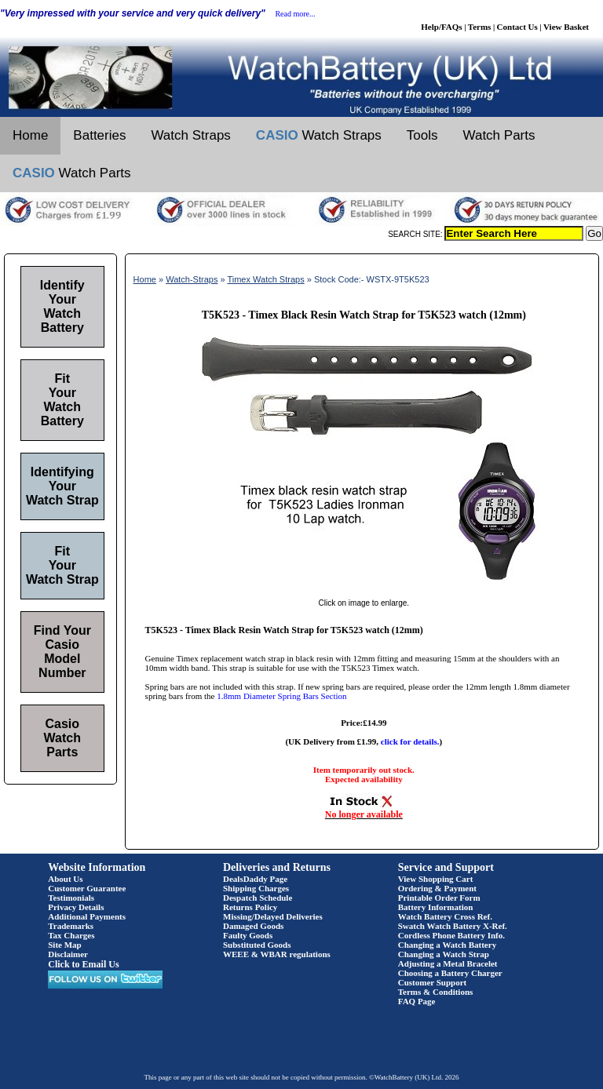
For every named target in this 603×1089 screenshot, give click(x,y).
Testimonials (71, 897)
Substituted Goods (257, 944)
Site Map (64, 944)
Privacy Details (76, 907)
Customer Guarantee (87, 888)
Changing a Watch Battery (447, 944)
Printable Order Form (439, 897)
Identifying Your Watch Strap (62, 486)
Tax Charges (71, 935)
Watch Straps (190, 135)
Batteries (99, 135)
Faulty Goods (247, 935)
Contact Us (517, 26)
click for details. (410, 741)
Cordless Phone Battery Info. (451, 935)
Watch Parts (499, 135)
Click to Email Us (83, 964)
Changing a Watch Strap (443, 954)
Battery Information (435, 907)
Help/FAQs (441, 26)
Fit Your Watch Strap (62, 565)
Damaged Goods (253, 926)
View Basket (566, 26)
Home (30, 135)
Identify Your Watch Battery (62, 306)
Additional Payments (87, 916)
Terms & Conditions (435, 991)
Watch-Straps (191, 279)
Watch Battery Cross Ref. (445, 916)
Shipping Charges (256, 888)
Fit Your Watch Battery (62, 400)
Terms (480, 26)
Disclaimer (68, 954)
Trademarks (70, 926)
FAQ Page (417, 1001)
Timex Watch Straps (265, 279)
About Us (65, 878)
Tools (422, 135)
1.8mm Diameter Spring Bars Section (281, 696)
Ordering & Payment (437, 888)
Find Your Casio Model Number (62, 651)
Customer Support (432, 982)
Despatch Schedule (257, 897)
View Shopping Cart (435, 878)
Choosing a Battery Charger (450, 973)
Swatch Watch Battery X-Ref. (452, 926)
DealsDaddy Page (255, 878)
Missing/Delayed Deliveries (273, 916)
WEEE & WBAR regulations (277, 954)
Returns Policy (250, 907)
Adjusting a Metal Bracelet (448, 963)
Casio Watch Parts (62, 738)
